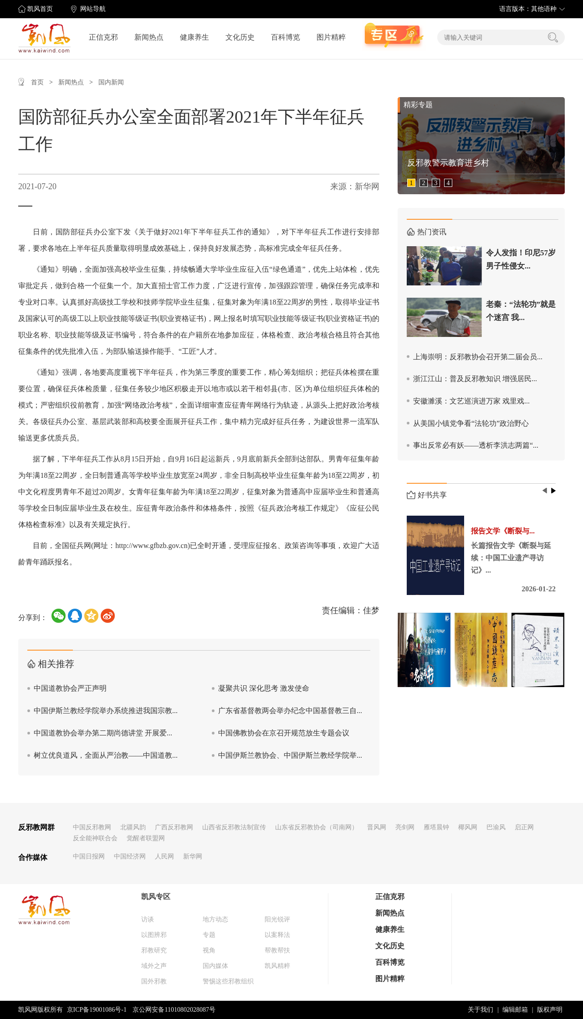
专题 (209, 934)
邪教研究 (154, 950)
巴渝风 (496, 827)
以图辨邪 (154, 934)
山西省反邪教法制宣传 (234, 827)
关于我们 (480, 1009)
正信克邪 (103, 37)
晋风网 (376, 827)
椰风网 (467, 827)
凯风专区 (155, 896)
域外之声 (154, 965)
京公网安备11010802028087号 (174, 1009)
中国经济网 (130, 856)
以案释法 (277, 934)
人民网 (164, 856)
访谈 (147, 919)
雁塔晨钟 (436, 827)
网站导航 (93, 8)
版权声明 (550, 1009)
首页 (37, 82)
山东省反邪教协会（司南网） (316, 827)
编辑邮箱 (515, 1009)
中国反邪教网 (92, 827)
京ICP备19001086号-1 (97, 1009)
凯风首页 (40, 8)
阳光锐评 (277, 919)
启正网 (524, 827)
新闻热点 (149, 37)
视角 (209, 950)
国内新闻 (111, 82)
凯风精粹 (277, 965)
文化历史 (240, 37)
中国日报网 (89, 856)
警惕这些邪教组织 (228, 981)
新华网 (192, 856)
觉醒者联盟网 (146, 838)
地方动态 (215, 919)
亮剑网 (404, 827)
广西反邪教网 (174, 827)
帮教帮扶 (277, 950)
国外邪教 (154, 981)
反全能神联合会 (95, 838)
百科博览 (285, 37)
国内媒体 (215, 965)
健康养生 (194, 37)
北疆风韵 (133, 827)
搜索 (553, 37)
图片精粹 (331, 37)
